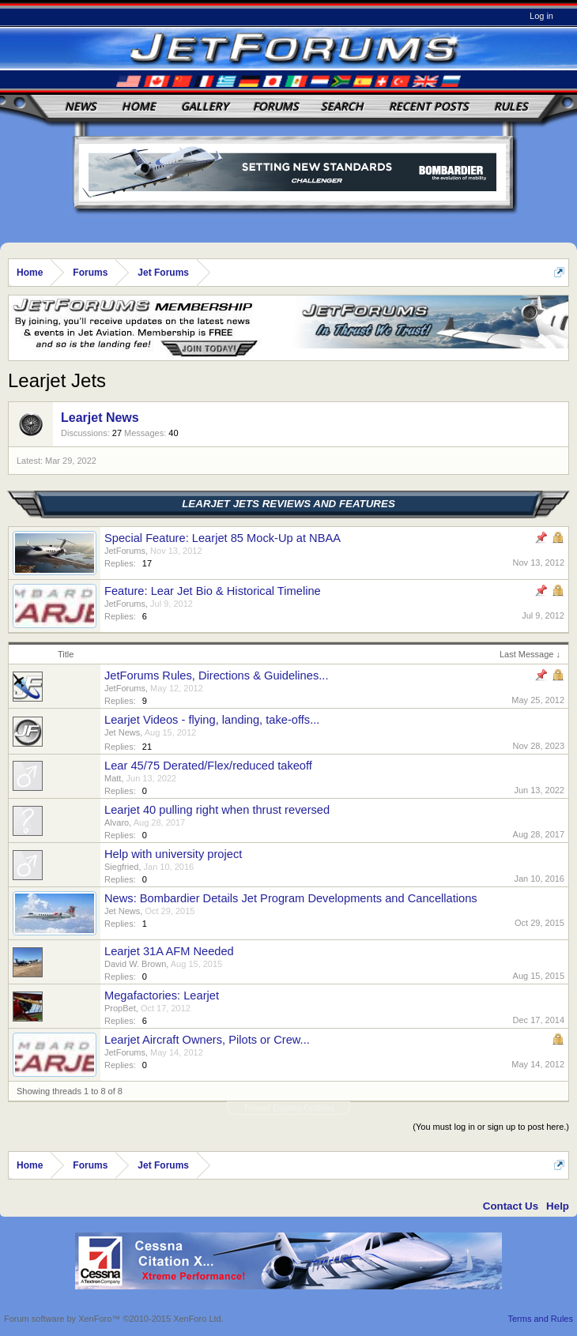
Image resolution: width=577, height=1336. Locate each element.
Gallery (204, 106)
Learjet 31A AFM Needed (169, 951)
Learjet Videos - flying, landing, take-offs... (211, 719)
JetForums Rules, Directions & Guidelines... (216, 675)
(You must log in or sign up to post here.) (491, 1126)
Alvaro (116, 822)
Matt (112, 778)
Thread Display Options (288, 1107)
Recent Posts (429, 106)
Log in (541, 16)
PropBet (120, 1008)
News (80, 106)
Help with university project (173, 854)
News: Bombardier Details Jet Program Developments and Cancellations (290, 898)
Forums (276, 106)
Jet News (122, 732)
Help (557, 1206)
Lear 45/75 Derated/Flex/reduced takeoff (208, 765)
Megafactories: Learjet (161, 995)
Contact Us (510, 1206)
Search (342, 106)
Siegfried (121, 866)
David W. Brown (135, 964)
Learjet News (100, 417)
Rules (511, 106)
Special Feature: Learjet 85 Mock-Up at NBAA (222, 538)
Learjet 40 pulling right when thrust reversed (217, 809)
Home (139, 106)
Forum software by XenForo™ (114, 1318)
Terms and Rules (540, 1318)
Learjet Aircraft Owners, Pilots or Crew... (207, 1039)
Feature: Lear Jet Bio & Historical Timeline (212, 591)
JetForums (124, 550)
